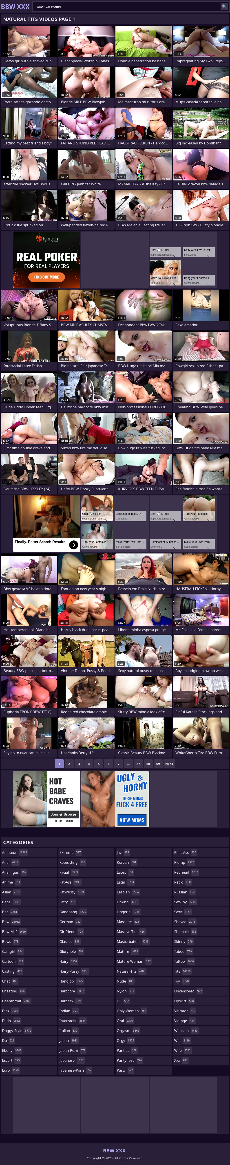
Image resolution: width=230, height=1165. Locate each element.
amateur (15, 852)
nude (126, 981)
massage (128, 921)
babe (11, 902)
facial (69, 872)
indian (69, 1011)
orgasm (128, 1030)
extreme (71, 852)
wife (183, 1050)
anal (11, 862)
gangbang (73, 912)
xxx (181, 1060)
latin (126, 882)
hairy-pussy (74, 971)
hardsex (71, 1001)
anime (11, 882)
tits (183, 971)
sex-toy (185, 902)
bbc (10, 912)
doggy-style (17, 1030)
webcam (186, 1030)
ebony (12, 1050)
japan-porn (73, 1050)
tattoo (184, 961)
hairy (69, 961)
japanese (72, 1060)
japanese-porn (76, 1070)
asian (11, 892)
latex (125, 872)
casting (12, 971)
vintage (185, 1020)
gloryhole (72, 951)
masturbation (133, 941)
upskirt (184, 1001)
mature (128, 951)
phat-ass (185, 852)
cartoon (13, 961)
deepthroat (16, 1001)
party (125, 1070)
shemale (185, 931)
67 (138, 764)
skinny (184, 941)
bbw (11, 921)
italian (69, 1030)
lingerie (129, 912)
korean (127, 862)
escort (11, 1060)
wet (182, 1040)
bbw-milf (14, 931)
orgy (126, 1040)
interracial (73, 1020)
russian (185, 892)
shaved (185, 921)
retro (183, 882)
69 (158, 764)
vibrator (185, 1011)
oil (123, 1001)
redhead (186, 872)
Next (169, 764)
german (71, 921)
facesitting (73, 862)
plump (184, 862)
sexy (183, 912)
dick (10, 1011)
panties (127, 1050)
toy (182, 981)
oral (125, 1020)
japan (69, 1040)
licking (128, 902)
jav (123, 852)
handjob (72, 981)
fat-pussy (73, 892)
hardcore (72, 991)
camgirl (13, 951)
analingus (14, 872)
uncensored (188, 991)
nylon (126, 991)
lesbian (128, 892)
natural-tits (131, 971)
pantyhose (130, 1060)
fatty (68, 902)
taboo (183, 951)
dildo (11, 1020)
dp (8, 1040)
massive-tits (131, 931)
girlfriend (72, 931)
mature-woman (134, 961)
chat (10, 981)
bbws (11, 941)
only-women (132, 1011)
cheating (14, 991)
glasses (70, 941)
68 (148, 764)
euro (11, 1070)
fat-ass (71, 882)
